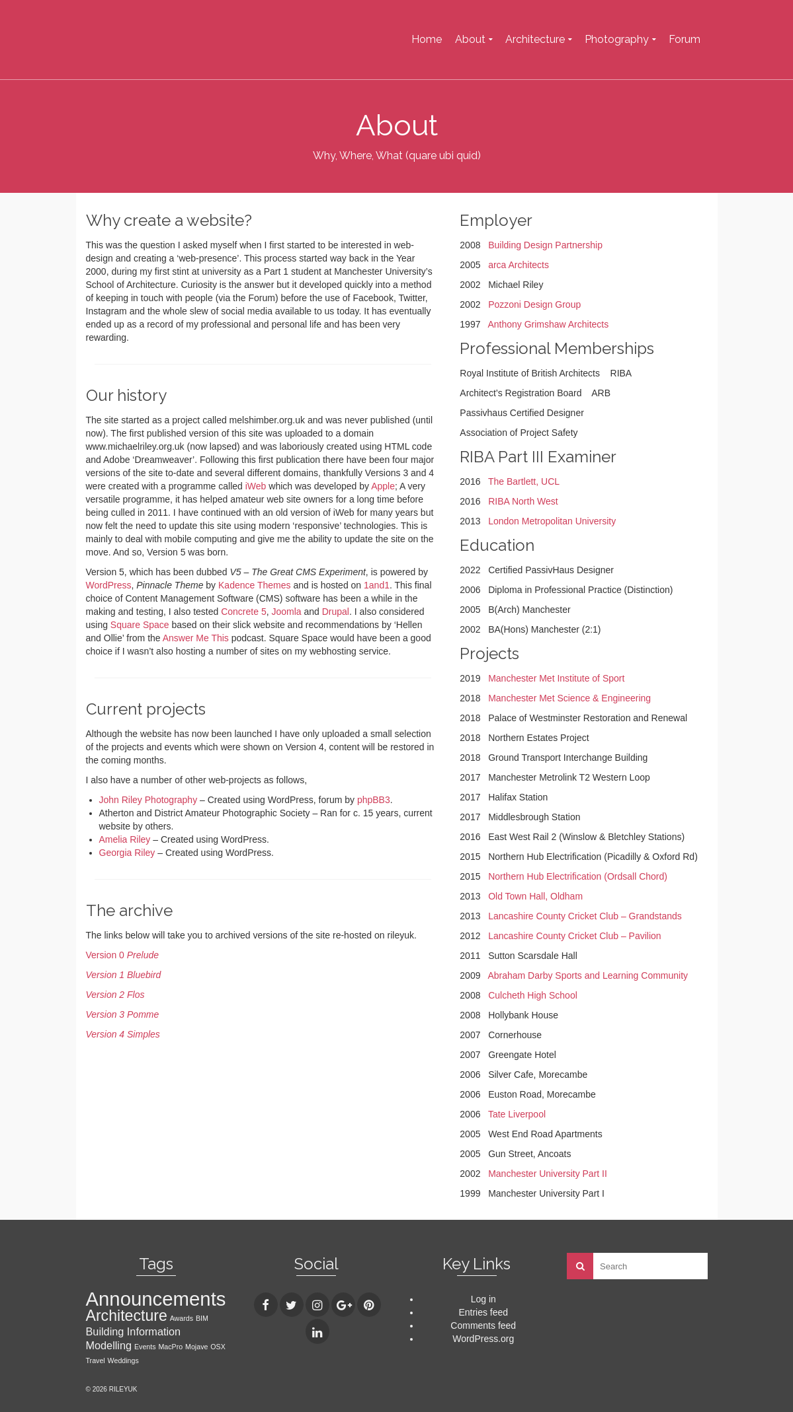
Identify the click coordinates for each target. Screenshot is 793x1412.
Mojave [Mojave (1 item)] (196, 1347)
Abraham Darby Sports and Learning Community (587, 975)
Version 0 (122, 955)
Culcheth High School (532, 995)
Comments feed (483, 1325)
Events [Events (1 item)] (145, 1347)
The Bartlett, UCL (524, 481)
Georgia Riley (127, 852)
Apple (383, 486)
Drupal (335, 611)
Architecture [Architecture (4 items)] (126, 1315)
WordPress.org (483, 1338)
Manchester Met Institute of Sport (556, 678)
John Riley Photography (148, 799)
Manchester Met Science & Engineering (569, 698)
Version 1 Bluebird (123, 975)
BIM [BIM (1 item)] (202, 1318)
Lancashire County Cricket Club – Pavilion (574, 936)
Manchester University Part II (547, 1173)
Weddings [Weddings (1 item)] (123, 1360)
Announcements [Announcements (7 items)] (156, 1299)
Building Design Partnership (545, 245)
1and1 (377, 585)
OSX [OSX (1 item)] (218, 1347)
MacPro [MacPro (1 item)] (170, 1347)
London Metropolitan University (552, 521)
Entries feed (483, 1312)
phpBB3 (373, 799)
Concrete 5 (243, 611)
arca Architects (518, 265)
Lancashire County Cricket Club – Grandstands (585, 916)
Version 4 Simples (123, 1034)
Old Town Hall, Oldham (535, 896)
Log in (483, 1299)
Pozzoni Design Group (534, 304)
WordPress (109, 585)
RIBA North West (523, 501)
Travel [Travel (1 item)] (95, 1360)
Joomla (286, 611)
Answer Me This (196, 638)
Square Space (139, 624)
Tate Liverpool (517, 1114)
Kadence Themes (254, 585)
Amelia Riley (125, 839)
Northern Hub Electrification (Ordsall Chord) (577, 876)
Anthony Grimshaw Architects (547, 324)
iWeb (256, 486)
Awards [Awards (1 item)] (181, 1318)
